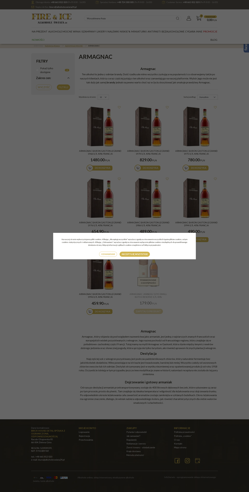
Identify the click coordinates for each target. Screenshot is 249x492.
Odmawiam (108, 254)
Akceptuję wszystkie (135, 254)
